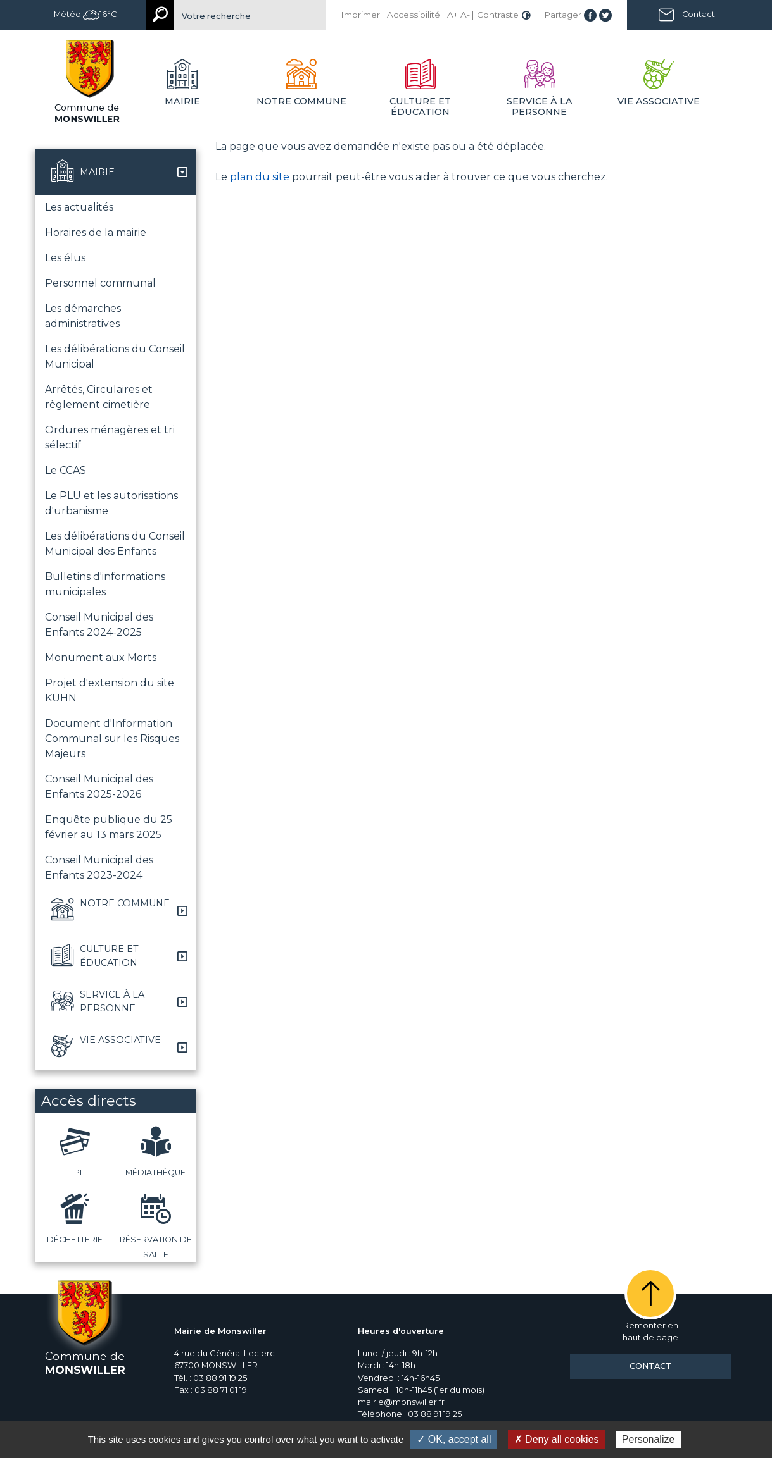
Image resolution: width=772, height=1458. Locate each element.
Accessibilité (413, 14)
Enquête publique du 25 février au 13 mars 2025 (108, 827)
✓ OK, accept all (454, 1439)
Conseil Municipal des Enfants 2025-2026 (99, 786)
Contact (698, 14)
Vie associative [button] (658, 101)
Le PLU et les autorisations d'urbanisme (111, 503)
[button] (115, 172)
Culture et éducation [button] (420, 107)
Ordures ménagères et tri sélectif (110, 437)
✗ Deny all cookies (556, 1439)
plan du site (259, 177)
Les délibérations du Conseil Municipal (115, 356)
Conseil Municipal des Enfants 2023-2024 (99, 867)
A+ (452, 14)
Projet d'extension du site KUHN (109, 690)
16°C (100, 14)
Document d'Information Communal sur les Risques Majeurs (112, 738)
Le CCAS (65, 470)
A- (465, 14)
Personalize (648, 1439)
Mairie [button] (182, 101)
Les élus (65, 258)
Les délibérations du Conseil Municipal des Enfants (115, 543)
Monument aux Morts (100, 658)
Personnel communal (100, 283)
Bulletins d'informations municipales (105, 584)
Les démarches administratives (83, 316)
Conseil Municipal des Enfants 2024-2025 (99, 624)
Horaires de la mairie (95, 232)
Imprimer (360, 14)
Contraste (498, 14)
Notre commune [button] (301, 101)
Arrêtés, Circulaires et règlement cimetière (99, 397)
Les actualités (79, 207)
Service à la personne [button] (540, 107)
